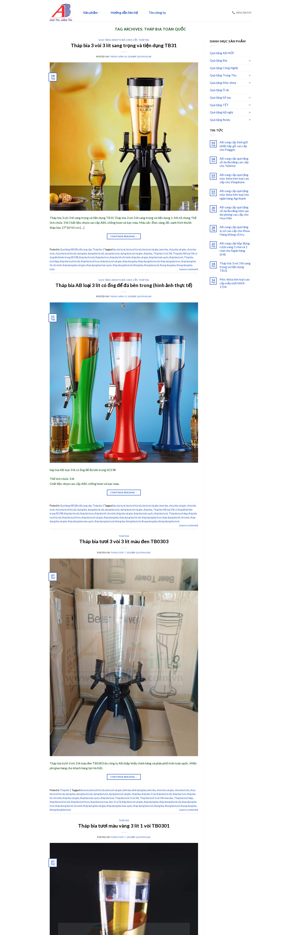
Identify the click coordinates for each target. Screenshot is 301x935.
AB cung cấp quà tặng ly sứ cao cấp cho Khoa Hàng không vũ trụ (235, 230)
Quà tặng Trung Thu (223, 75)
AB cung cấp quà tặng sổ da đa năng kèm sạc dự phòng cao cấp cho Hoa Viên (234, 212)
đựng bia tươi (112, 253)
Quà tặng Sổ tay (220, 97)
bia (114, 249)
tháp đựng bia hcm (170, 261)
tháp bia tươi (176, 257)
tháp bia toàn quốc (159, 257)
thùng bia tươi (151, 265)
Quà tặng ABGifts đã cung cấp (117, 40)
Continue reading (124, 236)
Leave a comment (188, 269)
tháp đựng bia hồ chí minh (175, 517)
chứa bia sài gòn (177, 249)
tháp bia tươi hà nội (70, 261)
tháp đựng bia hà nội (149, 261)
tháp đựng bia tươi (122, 265)
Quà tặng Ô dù (219, 90)
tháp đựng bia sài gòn (74, 265)
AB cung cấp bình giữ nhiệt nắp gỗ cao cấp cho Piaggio (234, 145)
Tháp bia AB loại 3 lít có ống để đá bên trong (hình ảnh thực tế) (123, 285)
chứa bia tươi (182, 790)
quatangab (144, 56)
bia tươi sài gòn (150, 249)
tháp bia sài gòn (140, 257)
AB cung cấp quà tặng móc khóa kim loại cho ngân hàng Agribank (234, 194)
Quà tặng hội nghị (221, 112)
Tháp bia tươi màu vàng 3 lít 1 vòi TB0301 (124, 826)
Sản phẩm (91, 13)
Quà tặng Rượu (220, 119)
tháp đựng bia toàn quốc (99, 265)
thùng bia (138, 265)
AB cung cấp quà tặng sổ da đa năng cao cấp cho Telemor (234, 162)
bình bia (127, 790)
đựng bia (82, 253)
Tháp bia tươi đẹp (178, 513)
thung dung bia (168, 265)
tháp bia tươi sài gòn (111, 261)
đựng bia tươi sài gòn (131, 253)
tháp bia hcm (102, 257)
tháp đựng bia (130, 261)
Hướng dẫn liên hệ (124, 13)
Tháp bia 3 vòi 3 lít (162, 253)
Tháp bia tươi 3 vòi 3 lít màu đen (156, 798)
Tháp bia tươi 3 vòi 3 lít (127, 798)
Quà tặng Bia (218, 60)
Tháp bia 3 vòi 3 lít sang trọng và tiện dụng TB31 (124, 45)
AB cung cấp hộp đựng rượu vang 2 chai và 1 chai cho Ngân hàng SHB (235, 248)
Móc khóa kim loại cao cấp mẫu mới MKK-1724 (235, 282)
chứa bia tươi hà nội (65, 253)
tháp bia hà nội (86, 257)
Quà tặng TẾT (219, 105)
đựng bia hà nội (96, 253)
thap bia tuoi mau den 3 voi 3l (105, 801)
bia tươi (121, 249)
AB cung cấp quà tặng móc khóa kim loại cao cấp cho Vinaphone (234, 178)
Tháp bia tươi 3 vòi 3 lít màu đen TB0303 (124, 541)
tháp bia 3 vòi (148, 794)
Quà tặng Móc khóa (223, 82)
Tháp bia (144, 40)
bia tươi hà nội (133, 249)
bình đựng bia (139, 790)
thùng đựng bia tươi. (169, 521)
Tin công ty (157, 13)
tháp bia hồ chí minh (120, 257)
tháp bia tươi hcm (90, 261)
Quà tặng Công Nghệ (224, 68)
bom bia (164, 249)
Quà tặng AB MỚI (222, 53)
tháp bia (148, 253)
